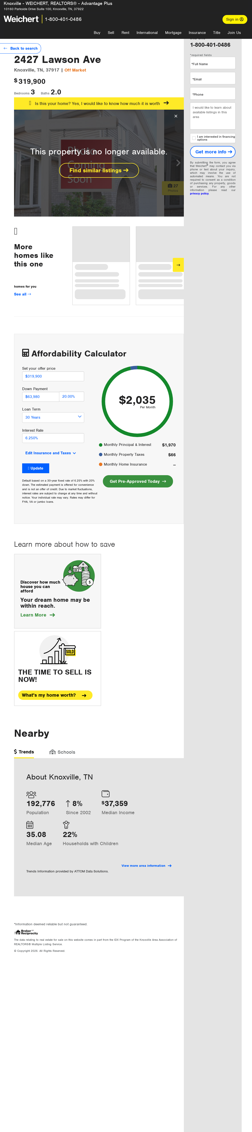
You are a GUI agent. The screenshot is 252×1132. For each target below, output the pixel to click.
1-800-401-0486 (63, 19)
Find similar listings (98, 170)
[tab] (24, 754)
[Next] (178, 265)
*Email (197, 79)
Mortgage (173, 32)
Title (216, 32)
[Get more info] (213, 152)
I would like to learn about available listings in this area (213, 116)
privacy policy (199, 193)
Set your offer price (38, 368)
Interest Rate (32, 430)
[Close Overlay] (176, 116)
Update (37, 468)
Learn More (37, 615)
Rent (125, 32)
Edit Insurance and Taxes (48, 453)
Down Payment (34, 388)
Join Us (234, 32)
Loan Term (31, 409)
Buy (97, 32)
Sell (111, 32)
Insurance (197, 32)
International (147, 32)
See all (22, 294)
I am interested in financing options (213, 138)
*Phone (197, 94)
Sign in (235, 19)
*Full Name (199, 64)
